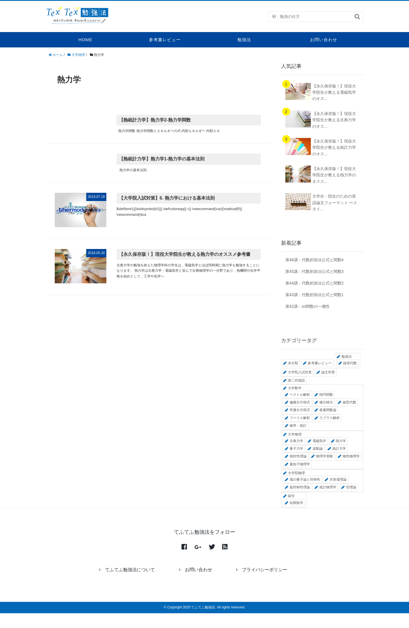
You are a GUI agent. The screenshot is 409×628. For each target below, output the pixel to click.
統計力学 (339, 449)
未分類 (293, 363)
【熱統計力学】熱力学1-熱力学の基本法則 (161, 158)
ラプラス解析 (329, 418)
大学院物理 (296, 473)
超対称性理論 (300, 487)
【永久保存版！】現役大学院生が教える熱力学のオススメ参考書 (184, 254)
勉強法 (244, 39)
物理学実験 (324, 456)
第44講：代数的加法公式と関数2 (314, 283)
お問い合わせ (323, 39)
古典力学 (296, 441)
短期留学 (296, 503)
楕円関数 (326, 395)
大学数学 (295, 388)
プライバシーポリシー (261, 569)
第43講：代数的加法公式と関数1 (314, 294)
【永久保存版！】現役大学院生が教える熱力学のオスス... (334, 175)
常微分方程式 (300, 410)
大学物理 (295, 434)
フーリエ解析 (300, 418)
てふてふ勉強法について (127, 569)
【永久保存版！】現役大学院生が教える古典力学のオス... (334, 120)
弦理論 (351, 487)
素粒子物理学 (300, 464)
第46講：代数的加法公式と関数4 (314, 260)
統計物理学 (327, 487)
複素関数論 (327, 410)
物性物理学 (351, 456)
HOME (85, 39)
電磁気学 (319, 441)
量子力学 (296, 449)
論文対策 (328, 372)
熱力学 (341, 441)
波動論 (318, 449)
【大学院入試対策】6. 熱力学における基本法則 (167, 198)
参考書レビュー (165, 39)
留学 (291, 496)
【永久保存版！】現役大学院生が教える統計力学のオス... (334, 147)
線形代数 (350, 363)
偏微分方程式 (300, 402)
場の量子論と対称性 (305, 480)
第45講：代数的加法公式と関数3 (314, 271)
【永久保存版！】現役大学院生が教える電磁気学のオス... (334, 92)
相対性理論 (298, 456)
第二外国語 (296, 380)
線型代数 (349, 402)
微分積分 (326, 402)
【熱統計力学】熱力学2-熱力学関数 (155, 120)
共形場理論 (338, 480)
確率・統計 (298, 426)
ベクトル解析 (300, 395)
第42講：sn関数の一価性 (307, 306)
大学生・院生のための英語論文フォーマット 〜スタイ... (334, 202)
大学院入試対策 (300, 372)
